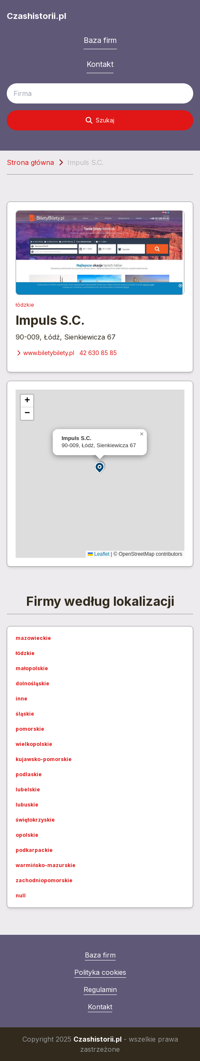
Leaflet (98, 554)
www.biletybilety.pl (45, 352)
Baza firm (100, 40)
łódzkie (25, 305)
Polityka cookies (100, 972)
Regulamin (100, 989)
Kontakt (100, 64)
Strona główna (30, 162)
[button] (100, 467)
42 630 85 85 (98, 352)
